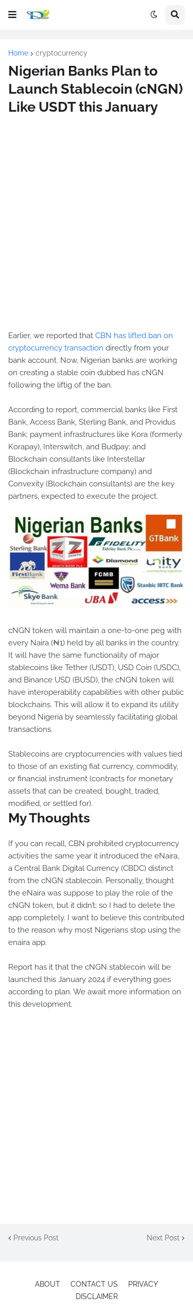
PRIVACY (143, 1284)
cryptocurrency (61, 53)
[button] (12, 15)
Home (18, 53)
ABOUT (47, 1284)
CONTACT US (94, 1284)
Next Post (163, 1238)
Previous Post (36, 1238)
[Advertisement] (96, 222)
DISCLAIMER (97, 1296)
